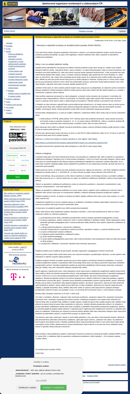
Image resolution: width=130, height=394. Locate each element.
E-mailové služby (14, 96)
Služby (8, 51)
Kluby (8, 102)
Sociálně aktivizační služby (18, 79)
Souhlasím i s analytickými (53, 388)
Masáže (11, 91)
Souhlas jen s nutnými (27, 388)
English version (9, 31)
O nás (8, 49)
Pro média (10, 107)
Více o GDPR (41, 380)
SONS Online (13, 88)
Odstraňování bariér (15, 82)
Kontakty (9, 46)
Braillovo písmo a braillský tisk (19, 93)
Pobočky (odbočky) (13, 99)
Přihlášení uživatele (86, 31)
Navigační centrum (15, 59)
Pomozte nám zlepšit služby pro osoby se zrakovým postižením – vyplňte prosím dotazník (16, 235)
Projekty (9, 113)
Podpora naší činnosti (14, 105)
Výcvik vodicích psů (15, 71)
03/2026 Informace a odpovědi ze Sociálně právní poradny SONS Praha (16, 212)
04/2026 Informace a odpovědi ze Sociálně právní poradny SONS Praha (16, 220)
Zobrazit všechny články (117, 365)
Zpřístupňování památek (17, 85)
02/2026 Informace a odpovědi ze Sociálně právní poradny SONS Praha (16, 227)
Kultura (8, 110)
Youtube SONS (92, 376)
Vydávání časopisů (15, 74)
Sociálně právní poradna (17, 77)
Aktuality (9, 43)
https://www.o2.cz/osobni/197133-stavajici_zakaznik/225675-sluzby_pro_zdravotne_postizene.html (71, 143)
